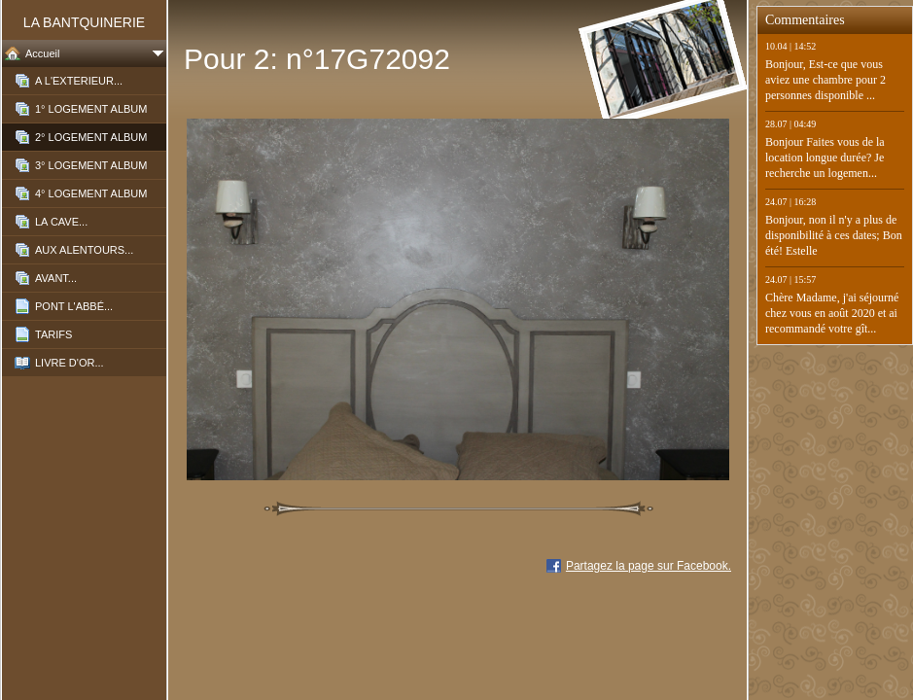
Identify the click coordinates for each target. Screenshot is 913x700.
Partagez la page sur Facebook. (648, 566)
